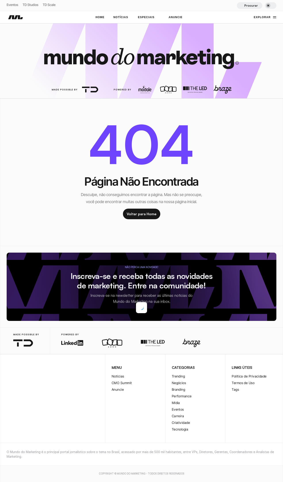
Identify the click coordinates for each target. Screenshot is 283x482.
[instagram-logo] (9, 368)
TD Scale (49, 5)
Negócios (179, 383)
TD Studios (30, 5)
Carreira (178, 416)
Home (100, 17)
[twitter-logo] (16, 368)
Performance (182, 396)
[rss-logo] (37, 368)
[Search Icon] (249, 5)
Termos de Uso (243, 383)
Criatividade (181, 423)
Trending (178, 376)
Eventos (12, 5)
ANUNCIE (176, 17)
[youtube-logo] (30, 368)
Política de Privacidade (249, 376)
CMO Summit (122, 383)
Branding (178, 389)
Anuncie (118, 389)
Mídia (176, 403)
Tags (235, 389)
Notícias (118, 376)
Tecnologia (180, 429)
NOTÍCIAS (120, 17)
